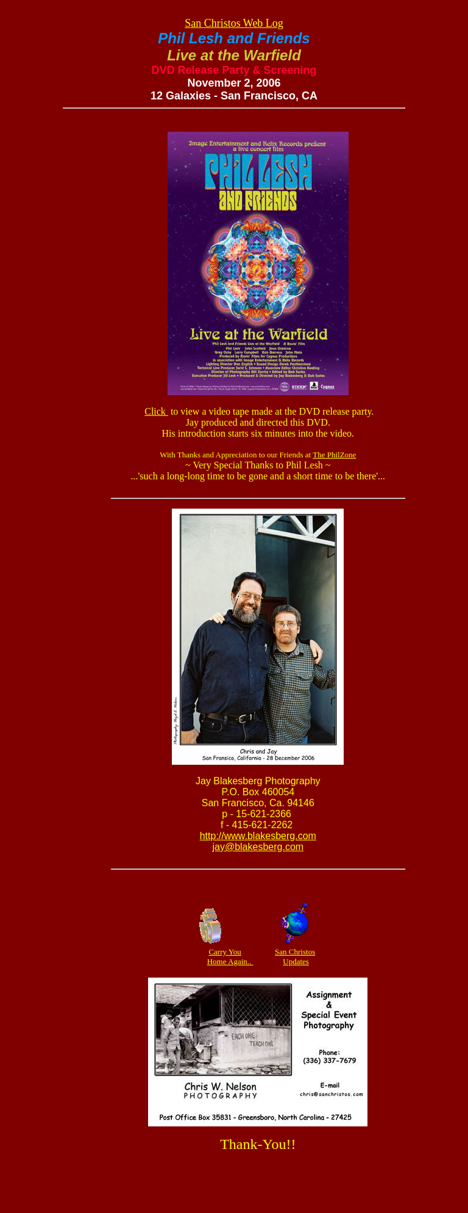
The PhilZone (334, 454)
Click (156, 411)
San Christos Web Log (234, 23)
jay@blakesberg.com (257, 847)
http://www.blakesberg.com (258, 836)
